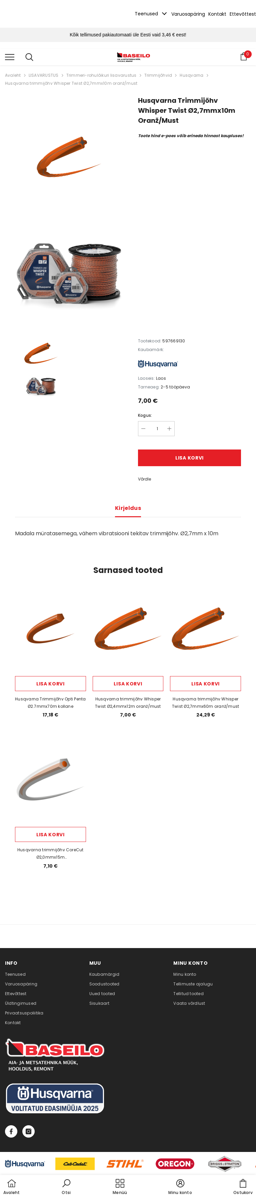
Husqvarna (191, 75)
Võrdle (144, 479)
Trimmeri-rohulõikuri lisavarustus (101, 75)
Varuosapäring (188, 14)
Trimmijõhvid (158, 75)
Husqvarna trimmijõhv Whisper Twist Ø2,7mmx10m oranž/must (71, 83)
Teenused (146, 13)
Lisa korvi (189, 458)
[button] (66, 1187)
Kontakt (217, 14)
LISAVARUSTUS (44, 75)
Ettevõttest (243, 14)
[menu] (9, 56)
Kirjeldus (128, 508)
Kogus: (145, 415)
